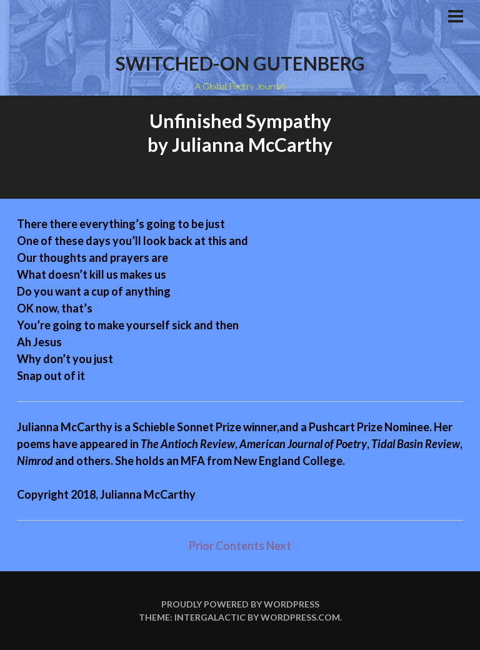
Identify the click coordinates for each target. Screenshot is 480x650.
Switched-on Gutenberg (240, 63)
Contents (241, 545)
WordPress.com (300, 617)
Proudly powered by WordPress (240, 604)
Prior (201, 545)
